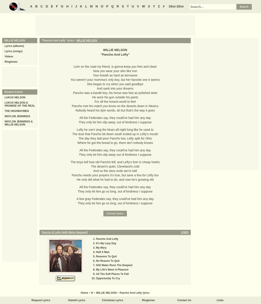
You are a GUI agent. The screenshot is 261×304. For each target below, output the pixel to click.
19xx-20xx (176, 6)
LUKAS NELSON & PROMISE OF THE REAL (20, 104)
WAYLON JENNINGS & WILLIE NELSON (19, 123)
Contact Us (184, 300)
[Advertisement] (115, 25)
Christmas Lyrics (112, 300)
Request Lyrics (40, 300)
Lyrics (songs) (14, 51)
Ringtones (11, 61)
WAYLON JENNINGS (17, 116)
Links (220, 300)
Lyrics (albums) (14, 46)
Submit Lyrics (76, 300)
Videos (9, 56)
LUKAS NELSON (15, 97)
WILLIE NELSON (86, 40)
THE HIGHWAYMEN (17, 111)
